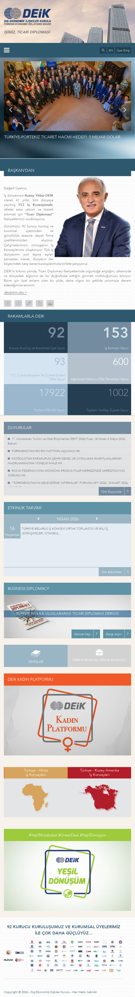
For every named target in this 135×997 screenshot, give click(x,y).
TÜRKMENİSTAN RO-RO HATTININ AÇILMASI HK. (46, 451)
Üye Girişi (123, 50)
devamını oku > (15, 293)
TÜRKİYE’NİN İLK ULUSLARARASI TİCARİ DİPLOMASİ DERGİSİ (67, 613)
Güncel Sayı (82, 634)
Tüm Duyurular (111, 492)
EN (111, 50)
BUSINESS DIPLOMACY (28, 588)
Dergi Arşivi (114, 634)
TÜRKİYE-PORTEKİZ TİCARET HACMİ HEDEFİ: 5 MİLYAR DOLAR (62, 137)
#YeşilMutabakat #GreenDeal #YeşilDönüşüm (67, 835)
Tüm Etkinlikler (111, 572)
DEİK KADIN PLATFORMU (30, 679)
